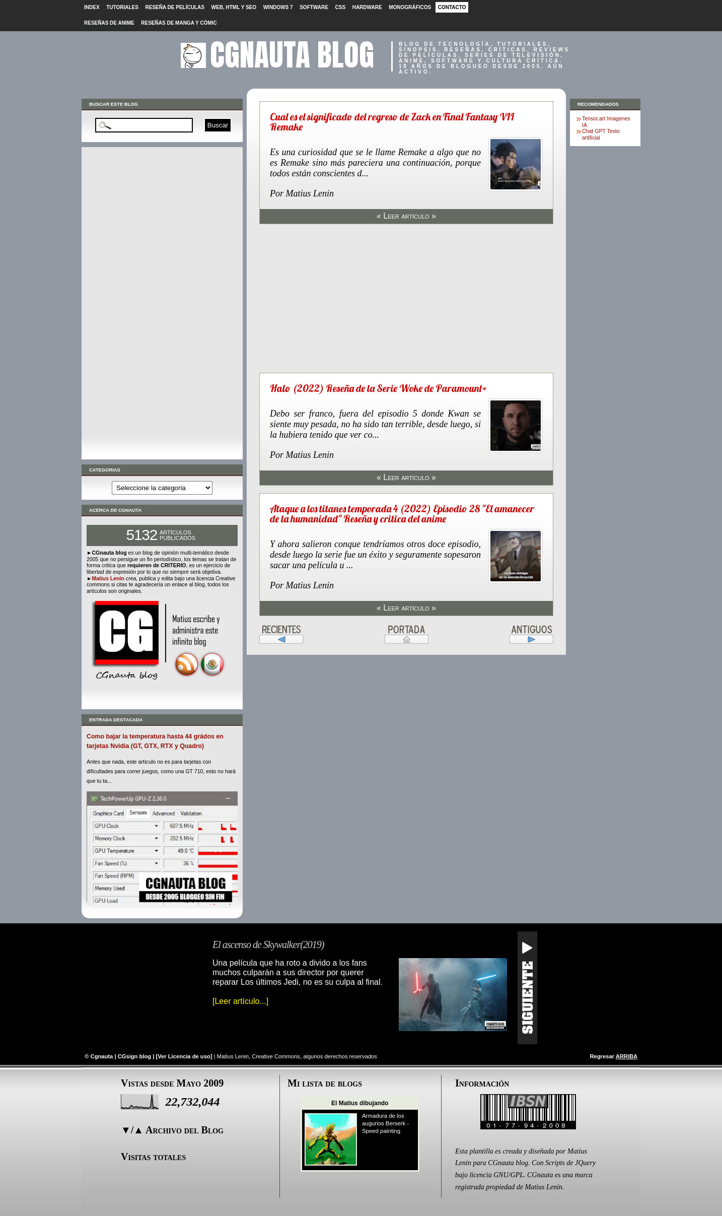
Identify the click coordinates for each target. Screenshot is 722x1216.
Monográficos (410, 7)
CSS (340, 7)
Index (92, 7)
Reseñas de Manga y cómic (178, 23)
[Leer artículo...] (240, 1001)
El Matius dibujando (359, 1103)
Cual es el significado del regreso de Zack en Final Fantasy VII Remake (392, 121)
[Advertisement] (162, 303)
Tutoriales (122, 7)
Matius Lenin (108, 578)
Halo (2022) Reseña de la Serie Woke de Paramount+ (378, 388)
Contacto (452, 7)
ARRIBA (626, 1056)
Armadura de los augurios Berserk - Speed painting (385, 1123)
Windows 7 (278, 7)
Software (314, 7)
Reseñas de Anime (109, 23)
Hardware (367, 7)
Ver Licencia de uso (184, 1056)
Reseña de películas (175, 7)
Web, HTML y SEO (233, 7)
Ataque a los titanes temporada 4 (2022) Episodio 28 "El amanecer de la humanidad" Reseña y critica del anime (402, 513)
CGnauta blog (292, 55)
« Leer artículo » (406, 216)
